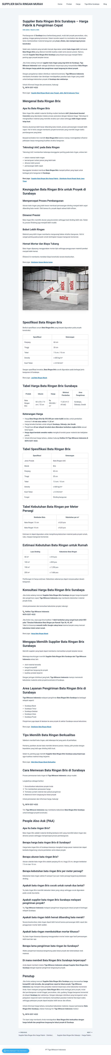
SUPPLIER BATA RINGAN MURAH (22, 4)
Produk (72, 4)
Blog (105, 4)
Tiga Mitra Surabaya (93, 4)
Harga (80, 4)
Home (64, 4)
